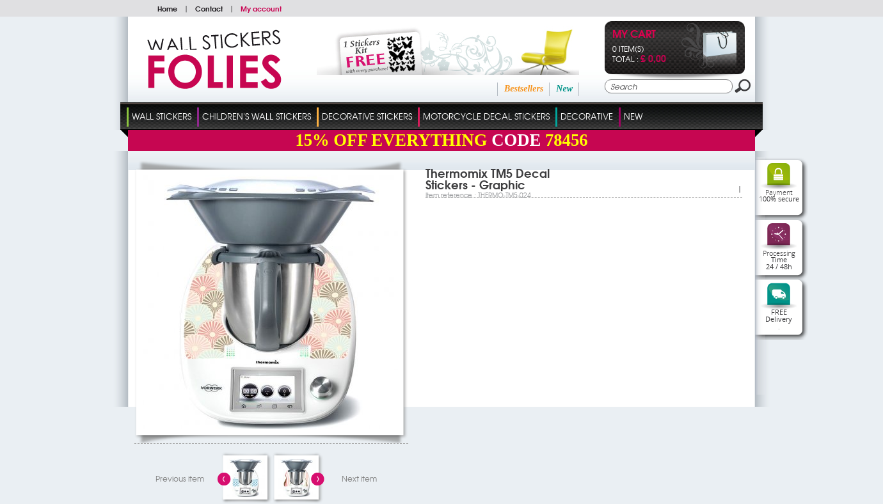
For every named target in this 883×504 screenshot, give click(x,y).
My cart (634, 35)
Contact (209, 8)
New (564, 88)
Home (167, 8)
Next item (359, 478)
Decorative (587, 116)
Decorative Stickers (367, 116)
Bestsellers (523, 88)
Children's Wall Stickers (256, 116)
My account (261, 8)
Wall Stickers (161, 116)
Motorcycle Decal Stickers (486, 116)
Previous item (179, 478)
